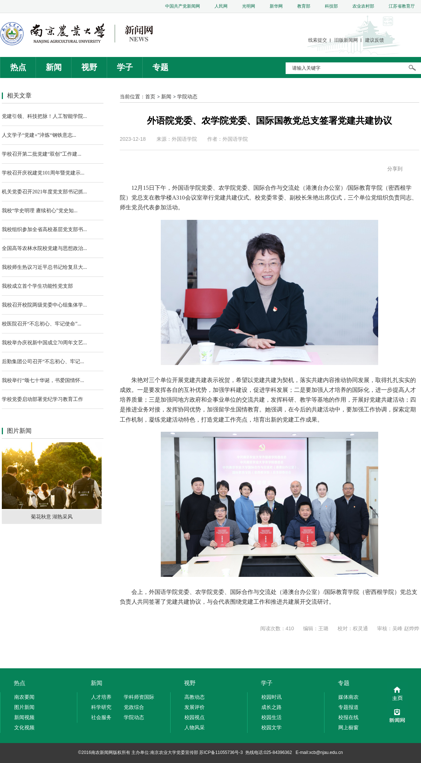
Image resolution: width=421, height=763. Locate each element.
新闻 (54, 67)
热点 (18, 67)
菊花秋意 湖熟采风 (52, 517)
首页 (150, 96)
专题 (160, 67)
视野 (89, 67)
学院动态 (187, 96)
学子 (125, 67)
